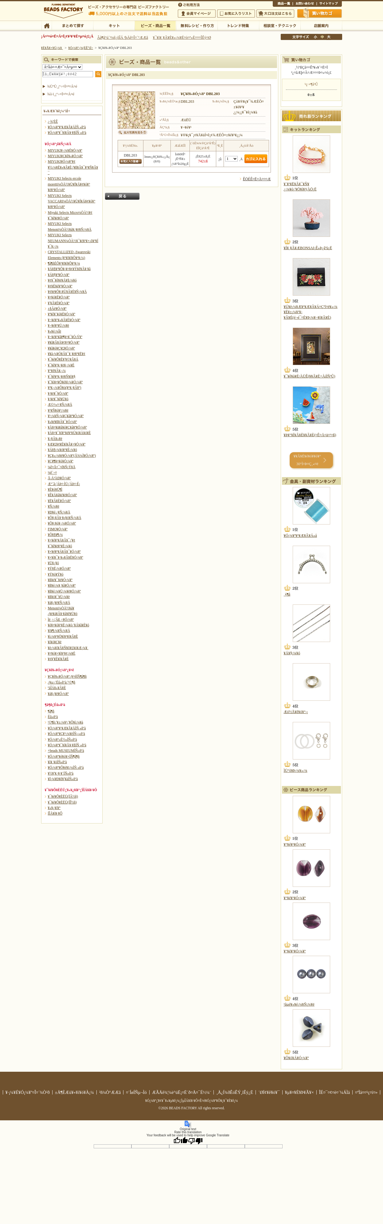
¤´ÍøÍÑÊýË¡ (189, 4)
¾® (315, 37)
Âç (328, 37)
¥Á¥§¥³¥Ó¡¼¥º (58, 275)
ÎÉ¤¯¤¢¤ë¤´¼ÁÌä (334, 1092)
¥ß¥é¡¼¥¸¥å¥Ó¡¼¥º (62, 585)
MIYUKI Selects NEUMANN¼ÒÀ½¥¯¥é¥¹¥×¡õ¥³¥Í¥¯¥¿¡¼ (73, 240)
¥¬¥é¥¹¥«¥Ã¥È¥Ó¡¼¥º (64, 320)
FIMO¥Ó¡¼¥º (58, 529)
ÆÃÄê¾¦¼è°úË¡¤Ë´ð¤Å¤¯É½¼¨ (181, 1092)
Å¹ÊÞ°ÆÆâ (321, 25)
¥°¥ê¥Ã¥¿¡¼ (57, 371)
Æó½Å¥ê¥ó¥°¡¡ (296, 712)
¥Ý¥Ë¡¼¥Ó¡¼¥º (59, 568)
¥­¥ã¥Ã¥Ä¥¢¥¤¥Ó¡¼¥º (64, 342)
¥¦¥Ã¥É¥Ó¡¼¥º (59, 303)
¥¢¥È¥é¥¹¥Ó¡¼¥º (60, 286)
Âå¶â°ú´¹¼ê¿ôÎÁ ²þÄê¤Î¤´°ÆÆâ (122, 37)
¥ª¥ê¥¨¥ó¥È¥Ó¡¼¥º (61, 314)
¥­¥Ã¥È (113, 25)
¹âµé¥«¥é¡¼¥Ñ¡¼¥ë (299, 1004)
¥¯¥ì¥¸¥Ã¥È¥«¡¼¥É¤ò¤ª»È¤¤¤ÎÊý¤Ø (182, 37)
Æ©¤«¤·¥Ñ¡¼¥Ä (60, 404)
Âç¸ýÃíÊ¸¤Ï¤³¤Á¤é (275, 14)
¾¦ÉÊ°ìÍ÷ (283, 4)
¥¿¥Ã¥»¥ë (55, 439)
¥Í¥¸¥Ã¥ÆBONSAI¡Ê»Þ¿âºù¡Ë (308, 248)
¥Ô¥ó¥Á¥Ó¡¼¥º (296, 1058)
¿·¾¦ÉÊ (53, 121)
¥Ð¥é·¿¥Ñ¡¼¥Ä (59, 512)
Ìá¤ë (122, 196)
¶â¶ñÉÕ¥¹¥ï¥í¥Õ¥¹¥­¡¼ (64, 263)
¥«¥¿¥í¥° (54, 808)
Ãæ (322, 37)
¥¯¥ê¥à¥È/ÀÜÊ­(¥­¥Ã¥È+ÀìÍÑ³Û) (309, 376)
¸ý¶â (287, 594)
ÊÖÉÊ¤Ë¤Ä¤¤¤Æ (257, 179)
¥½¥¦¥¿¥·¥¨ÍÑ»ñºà (61, 773)
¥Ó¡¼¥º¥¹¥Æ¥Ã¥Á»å (300, 535)
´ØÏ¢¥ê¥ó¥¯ (269, 1092)
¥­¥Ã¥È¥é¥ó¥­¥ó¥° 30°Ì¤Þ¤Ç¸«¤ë (307, 460)
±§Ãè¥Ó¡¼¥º (57, 308)
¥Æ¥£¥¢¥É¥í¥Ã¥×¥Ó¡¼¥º (66, 444)
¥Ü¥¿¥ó (53, 563)
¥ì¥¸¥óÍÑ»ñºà (57, 762)
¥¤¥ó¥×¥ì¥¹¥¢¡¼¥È (62, 653)
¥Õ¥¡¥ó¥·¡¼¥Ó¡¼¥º (62, 523)
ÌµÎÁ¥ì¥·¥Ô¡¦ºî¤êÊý (196, 25)
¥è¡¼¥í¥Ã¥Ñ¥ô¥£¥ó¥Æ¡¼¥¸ (68, 648)
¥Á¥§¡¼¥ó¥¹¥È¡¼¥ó (62, 450)
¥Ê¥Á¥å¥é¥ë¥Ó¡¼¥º (62, 495)
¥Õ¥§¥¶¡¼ (55, 534)
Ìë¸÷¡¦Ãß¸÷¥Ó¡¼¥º (61, 619)
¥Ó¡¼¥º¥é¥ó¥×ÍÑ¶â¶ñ (64, 756)
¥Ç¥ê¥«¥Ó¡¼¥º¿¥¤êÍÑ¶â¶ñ (67, 676)
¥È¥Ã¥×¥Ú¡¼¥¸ (52, 48)
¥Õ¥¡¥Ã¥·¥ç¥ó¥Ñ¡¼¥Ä (64, 518)
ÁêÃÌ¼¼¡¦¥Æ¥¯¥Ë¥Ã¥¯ (279, 25)
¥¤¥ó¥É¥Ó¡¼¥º (59, 297)
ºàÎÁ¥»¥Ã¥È (57, 688)
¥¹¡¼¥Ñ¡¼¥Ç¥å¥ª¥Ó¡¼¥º (66, 416)
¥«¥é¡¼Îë (54, 331)
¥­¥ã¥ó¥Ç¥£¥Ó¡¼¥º (61, 348)
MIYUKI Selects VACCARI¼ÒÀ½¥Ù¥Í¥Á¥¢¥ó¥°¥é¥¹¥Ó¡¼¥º (72, 201)
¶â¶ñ (51, 711)
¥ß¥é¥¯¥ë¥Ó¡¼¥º (60, 580)
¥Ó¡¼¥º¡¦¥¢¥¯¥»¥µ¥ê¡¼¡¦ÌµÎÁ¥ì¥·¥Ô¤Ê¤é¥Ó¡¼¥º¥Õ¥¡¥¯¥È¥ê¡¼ (191, 1100)
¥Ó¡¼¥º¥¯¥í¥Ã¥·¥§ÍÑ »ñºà (67, 132)
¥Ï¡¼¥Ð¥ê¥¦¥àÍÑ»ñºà (63, 779)
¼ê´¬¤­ (52, 472)
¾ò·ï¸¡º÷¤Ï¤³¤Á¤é (61, 94)
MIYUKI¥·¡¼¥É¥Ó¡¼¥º (65, 150)
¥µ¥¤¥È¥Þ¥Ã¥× (329, 4)
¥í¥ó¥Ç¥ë (55, 642)
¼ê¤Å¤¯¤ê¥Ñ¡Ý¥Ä (62, 467)
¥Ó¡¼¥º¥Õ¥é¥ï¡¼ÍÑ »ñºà (66, 767)
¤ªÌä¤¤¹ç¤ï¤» (304, 4)
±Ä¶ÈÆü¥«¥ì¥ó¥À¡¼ (74, 1092)
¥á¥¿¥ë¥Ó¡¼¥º (58, 694)
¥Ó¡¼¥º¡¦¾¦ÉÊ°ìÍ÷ (155, 25)
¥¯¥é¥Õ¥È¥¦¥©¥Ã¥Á (63, 359)
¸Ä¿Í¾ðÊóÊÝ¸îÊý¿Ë (234, 1092)
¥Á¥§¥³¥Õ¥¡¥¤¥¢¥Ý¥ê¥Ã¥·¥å (69, 269)
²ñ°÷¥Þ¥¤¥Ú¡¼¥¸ (197, 14)
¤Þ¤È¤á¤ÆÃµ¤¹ (72, 25)
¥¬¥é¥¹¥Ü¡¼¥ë (58, 325)
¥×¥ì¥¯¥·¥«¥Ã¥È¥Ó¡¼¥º (65, 557)
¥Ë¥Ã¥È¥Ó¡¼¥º (59, 501)
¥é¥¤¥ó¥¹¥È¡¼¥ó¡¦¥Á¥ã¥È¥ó (68, 625)
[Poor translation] (195, 1140)
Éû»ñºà (53, 717)
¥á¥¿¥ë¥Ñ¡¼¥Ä (59, 602)
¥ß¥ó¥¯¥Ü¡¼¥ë (59, 597)
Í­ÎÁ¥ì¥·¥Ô (55, 813)
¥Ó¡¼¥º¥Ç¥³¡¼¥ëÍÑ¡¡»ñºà (66, 734)
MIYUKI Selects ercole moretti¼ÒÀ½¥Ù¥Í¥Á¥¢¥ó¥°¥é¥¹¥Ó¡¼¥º (69, 184)
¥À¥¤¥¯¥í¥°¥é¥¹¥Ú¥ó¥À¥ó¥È (69, 433)
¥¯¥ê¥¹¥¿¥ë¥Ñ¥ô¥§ (62, 376)
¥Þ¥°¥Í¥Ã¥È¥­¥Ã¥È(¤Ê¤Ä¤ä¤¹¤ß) (310, 435)
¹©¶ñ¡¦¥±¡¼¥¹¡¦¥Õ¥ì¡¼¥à (65, 722)
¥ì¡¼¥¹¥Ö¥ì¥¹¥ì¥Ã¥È (63, 636)
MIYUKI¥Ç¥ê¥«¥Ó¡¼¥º (65, 156)
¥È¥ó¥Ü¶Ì (55, 489)
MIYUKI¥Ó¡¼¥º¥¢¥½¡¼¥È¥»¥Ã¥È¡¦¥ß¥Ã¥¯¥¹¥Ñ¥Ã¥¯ (73, 167)
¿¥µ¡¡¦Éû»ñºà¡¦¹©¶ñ (61, 682)
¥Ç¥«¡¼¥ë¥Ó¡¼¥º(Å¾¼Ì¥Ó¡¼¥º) (72, 455)
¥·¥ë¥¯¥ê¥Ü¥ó (58, 399)
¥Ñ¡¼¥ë (53, 506)
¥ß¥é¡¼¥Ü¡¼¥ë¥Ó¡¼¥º (64, 591)
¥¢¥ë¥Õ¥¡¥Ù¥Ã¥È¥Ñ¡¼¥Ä (67, 291)
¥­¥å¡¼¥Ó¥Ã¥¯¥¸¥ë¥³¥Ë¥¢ (66, 354)
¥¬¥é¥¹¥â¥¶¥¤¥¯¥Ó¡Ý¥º (65, 337)
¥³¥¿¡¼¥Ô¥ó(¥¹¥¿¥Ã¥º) (64, 387)
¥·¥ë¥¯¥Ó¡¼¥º (58, 393)
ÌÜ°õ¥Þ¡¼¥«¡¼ (295, 770)
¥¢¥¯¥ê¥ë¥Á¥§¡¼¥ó (62, 280)
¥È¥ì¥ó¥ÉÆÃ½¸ (238, 25)
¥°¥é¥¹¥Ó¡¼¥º (295, 844)
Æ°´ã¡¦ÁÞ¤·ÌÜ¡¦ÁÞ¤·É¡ (64, 484)
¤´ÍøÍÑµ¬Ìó (136, 1092)
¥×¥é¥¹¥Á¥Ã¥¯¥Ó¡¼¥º (64, 551)
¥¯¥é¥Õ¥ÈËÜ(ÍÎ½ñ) (62, 802)
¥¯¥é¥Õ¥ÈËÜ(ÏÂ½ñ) (63, 796)
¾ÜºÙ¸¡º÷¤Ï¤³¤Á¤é (62, 86)
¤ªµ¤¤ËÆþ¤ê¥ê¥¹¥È (236, 14)
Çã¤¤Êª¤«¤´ (319, 13)
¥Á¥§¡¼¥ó (292, 653)
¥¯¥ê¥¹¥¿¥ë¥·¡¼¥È (61, 365)
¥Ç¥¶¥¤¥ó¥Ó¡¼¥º (60, 461)
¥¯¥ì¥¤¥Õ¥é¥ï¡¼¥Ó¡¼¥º (65, 382)
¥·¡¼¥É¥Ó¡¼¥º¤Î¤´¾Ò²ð (28, 1092)
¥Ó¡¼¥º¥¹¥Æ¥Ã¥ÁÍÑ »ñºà (67, 127)
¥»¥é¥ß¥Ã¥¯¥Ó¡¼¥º (62, 422)
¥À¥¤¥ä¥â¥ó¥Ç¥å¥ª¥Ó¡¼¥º (67, 427)
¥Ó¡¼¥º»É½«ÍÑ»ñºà (62, 739)
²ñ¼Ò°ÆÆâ (110, 1092)
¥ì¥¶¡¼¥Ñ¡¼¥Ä (59, 630)
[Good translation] (180, 1140)
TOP (46, 25)
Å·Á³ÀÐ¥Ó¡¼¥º (59, 478)
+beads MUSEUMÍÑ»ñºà (66, 750)
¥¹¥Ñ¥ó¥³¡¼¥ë (58, 410)
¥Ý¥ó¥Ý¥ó (56, 574)
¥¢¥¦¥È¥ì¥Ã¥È (58, 659)
